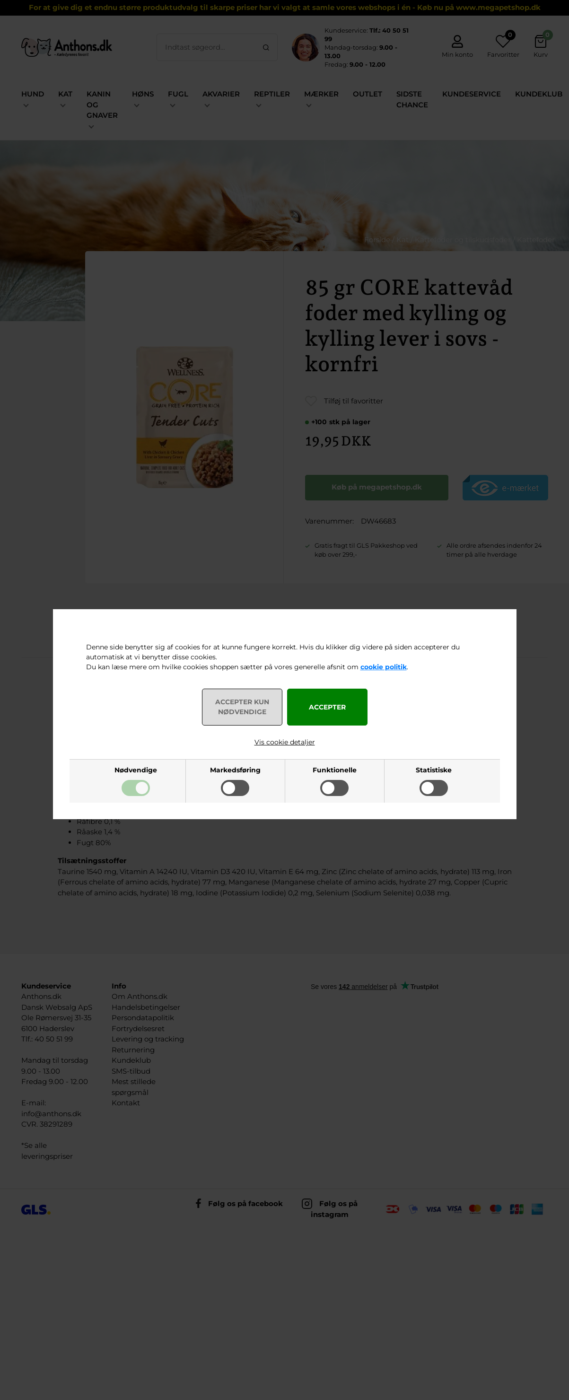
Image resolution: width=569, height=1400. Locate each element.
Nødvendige (135, 770)
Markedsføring (235, 770)
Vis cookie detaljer (284, 742)
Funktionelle (335, 770)
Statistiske (434, 770)
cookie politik (383, 667)
